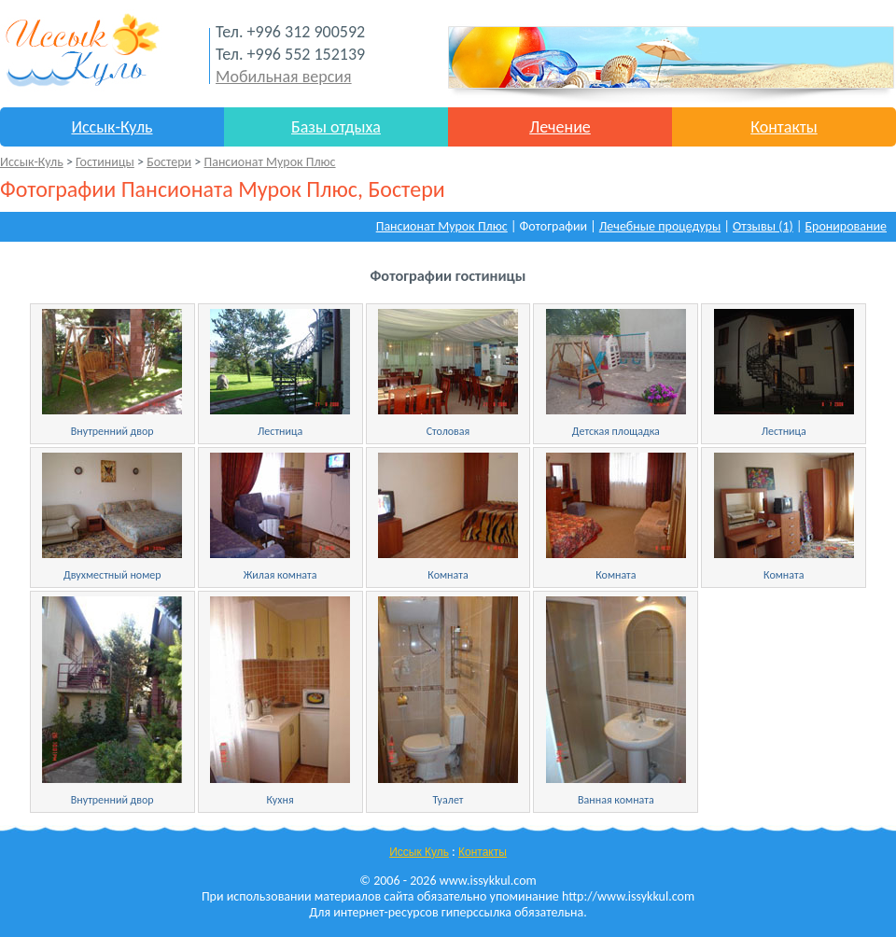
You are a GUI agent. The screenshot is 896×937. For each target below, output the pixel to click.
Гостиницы (105, 162)
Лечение (560, 127)
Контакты (784, 127)
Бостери (169, 162)
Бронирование (846, 226)
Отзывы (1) (763, 226)
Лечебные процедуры (660, 226)
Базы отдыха (336, 127)
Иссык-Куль (111, 127)
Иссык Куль (419, 852)
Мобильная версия (284, 76)
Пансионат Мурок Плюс (269, 162)
